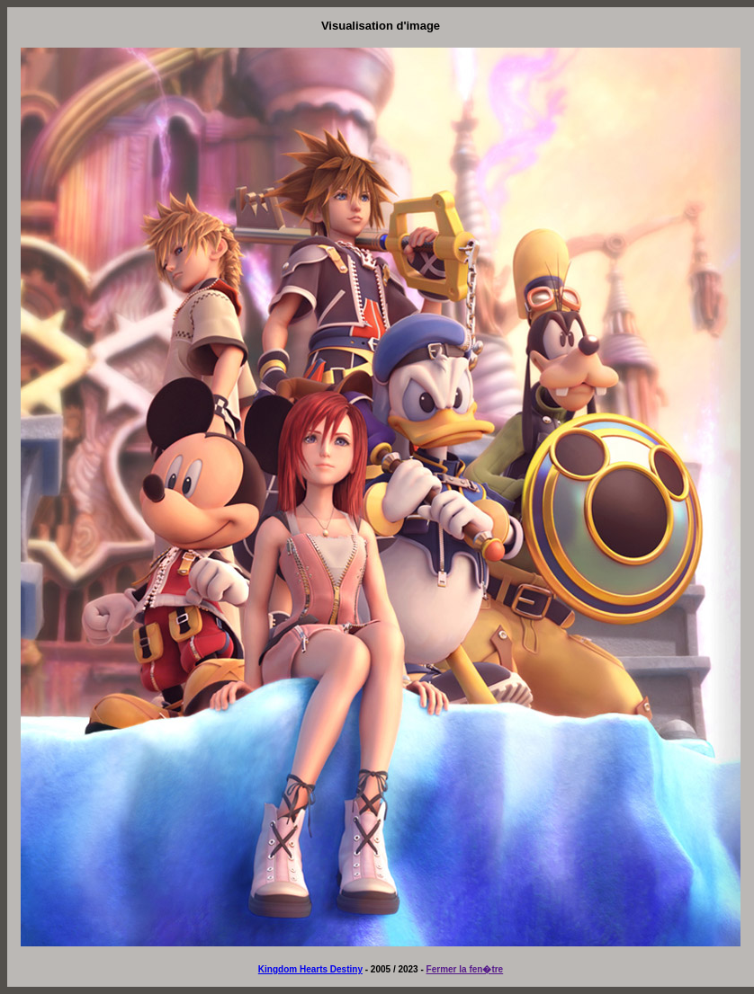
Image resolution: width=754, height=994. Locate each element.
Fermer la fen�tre (465, 969)
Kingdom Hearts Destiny (310, 969)
